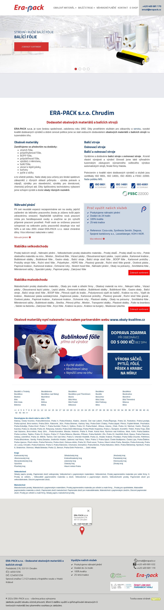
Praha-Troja (140, 429)
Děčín (117, 445)
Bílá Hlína (72, 399)
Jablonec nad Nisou (75, 439)
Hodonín (75, 431)
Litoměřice (25, 437)
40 (144, 410)
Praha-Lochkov (20, 434)
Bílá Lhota (100, 399)
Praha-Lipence (20, 442)
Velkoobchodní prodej (119, 477)
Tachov (49, 437)
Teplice (31, 434)
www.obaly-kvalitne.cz (127, 319)
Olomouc (30, 447)
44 (23, 413)
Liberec (108, 426)
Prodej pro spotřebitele (123, 487)
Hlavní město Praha (113, 442)
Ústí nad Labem (95, 421)
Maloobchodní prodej (23, 487)
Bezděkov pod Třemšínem (79, 394)
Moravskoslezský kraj (23, 461)
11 (38, 410)
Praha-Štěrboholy (128, 445)
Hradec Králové (105, 437)
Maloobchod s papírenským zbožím (114, 490)
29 (103, 410)
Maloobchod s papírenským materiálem (49, 487)
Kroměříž (124, 429)
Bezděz (99, 394)
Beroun (60, 447)
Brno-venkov (32, 423)
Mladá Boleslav (41, 447)
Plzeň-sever (91, 442)
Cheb (115, 426)
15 (52, 410)
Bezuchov (100, 397)
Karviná (17, 429)
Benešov (125, 442)
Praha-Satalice (143, 431)
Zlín (104, 434)
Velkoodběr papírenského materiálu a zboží (53, 477)
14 (49, 410)
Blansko (76, 434)
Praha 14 (122, 426)
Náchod (131, 426)
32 (114, 410)
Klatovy (17, 421)
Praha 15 (38, 434)
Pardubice (131, 421)
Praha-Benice (93, 445)
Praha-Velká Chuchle (131, 437)
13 (45, 410)
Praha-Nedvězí (95, 434)
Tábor (87, 439)
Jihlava (101, 426)
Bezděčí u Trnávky (22, 391)
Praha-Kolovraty (137, 442)
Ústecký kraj (69, 463)
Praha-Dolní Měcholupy (72, 429)
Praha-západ (114, 423)
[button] (21, 349)
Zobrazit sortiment (139, 272)
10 (34, 410)
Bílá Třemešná (129, 399)
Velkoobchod (100, 474)
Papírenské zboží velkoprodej (46, 474)
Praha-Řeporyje (109, 421)
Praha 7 (43, 426)
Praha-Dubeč (91, 426)
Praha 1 (107, 429)
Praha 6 (70, 437)
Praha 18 (122, 421)
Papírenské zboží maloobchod (54, 490)
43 (19, 413)
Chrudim (27, 445)
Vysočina (18, 463)
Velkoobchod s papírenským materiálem (77, 474)
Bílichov (17, 405)
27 (96, 410)
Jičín (61, 423)
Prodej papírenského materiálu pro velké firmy (127, 474)
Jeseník (83, 421)
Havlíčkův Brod (121, 434)
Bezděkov (72, 391)
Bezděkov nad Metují (50, 394)
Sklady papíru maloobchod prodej (60, 493)
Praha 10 (35, 437)
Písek (90, 431)
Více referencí (96, 238)
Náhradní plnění (106, 7)
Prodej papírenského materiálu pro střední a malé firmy (89, 487)
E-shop (134, 7)
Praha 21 (94, 437)
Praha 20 (41, 429)
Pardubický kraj (119, 458)
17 (60, 410)
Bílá (15, 399)
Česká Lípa (131, 439)
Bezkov (17, 397)
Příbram (84, 434)
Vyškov (72, 426)
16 (56, 410)
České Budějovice (117, 439)
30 (107, 410)
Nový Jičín (42, 431)
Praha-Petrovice (45, 442)
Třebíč (131, 429)
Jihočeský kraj (119, 455)
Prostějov (117, 437)
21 (74, 410)
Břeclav (67, 431)
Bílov (98, 405)
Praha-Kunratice (56, 431)
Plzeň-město (33, 442)
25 (89, 410)
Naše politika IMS (93, 179)
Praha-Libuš (58, 442)
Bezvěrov (126, 397)
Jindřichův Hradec (58, 439)
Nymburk (140, 445)
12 (42, 410)
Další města (91, 447)
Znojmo (47, 434)
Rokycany (50, 429)
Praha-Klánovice (60, 445)
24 (85, 410)
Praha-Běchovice (43, 421)
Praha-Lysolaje (143, 421)
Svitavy (17, 437)
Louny (19, 445)
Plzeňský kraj (19, 466)
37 (133, 410)
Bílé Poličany (101, 402)
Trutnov (100, 442)
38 (136, 410)
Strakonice (20, 447)
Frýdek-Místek (133, 423)
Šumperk (115, 429)
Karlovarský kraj (21, 455)
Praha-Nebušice (107, 445)
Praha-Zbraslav (43, 439)
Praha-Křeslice (66, 421)
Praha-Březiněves (21, 439)
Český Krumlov (28, 421)
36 (129, 410)
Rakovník (54, 423)
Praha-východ (20, 423)
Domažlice (82, 445)
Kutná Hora (99, 431)
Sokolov (58, 429)
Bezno (71, 397)
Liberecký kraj (70, 461)
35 (125, 410)
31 (111, 410)
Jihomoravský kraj (21, 458)
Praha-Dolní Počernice (73, 447)
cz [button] (143, 8)
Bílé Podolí (73, 402)
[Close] (88, 502)
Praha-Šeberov (66, 434)
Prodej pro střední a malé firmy (32, 493)
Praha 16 (82, 442)
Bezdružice (127, 394)
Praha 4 (54, 421)
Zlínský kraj (118, 463)
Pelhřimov (145, 437)
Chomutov (72, 445)
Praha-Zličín (44, 423)
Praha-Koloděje (20, 426)
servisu (137, 129)
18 (63, 410)
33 (118, 410)
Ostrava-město (71, 442)
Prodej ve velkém (22, 477)
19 (67, 410)
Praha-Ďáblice (143, 439)
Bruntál (33, 429)
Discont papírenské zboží (39, 479)
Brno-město (31, 431)
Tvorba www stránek (140, 598)
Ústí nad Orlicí (60, 437)
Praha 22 (110, 434)
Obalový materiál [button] (64, 7)
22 (78, 410)
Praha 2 (65, 426)
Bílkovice (72, 405)
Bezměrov (45, 397)
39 (140, 410)
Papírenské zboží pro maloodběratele (83, 490)
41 (147, 410)
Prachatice (144, 423)
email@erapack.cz (151, 9)
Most (128, 431)
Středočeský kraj (71, 455)
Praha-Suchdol (54, 426)
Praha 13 (80, 426)
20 (71, 410)
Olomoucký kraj (119, 461)
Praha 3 (94, 439)
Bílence (126, 402)
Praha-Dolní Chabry (99, 423)
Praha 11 (52, 447)
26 (93, 410)
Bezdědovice (46, 391)
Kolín (133, 431)
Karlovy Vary (84, 423)
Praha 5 (49, 445)
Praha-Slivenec (71, 423)
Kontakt (123, 7)
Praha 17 (55, 434)
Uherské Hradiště (82, 437)
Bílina (43, 405)
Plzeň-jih (145, 426)
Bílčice (44, 402)
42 (16, 413)
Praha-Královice (38, 445)
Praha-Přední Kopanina (93, 429)
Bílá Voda (18, 402)
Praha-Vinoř (33, 426)
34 (122, 410)
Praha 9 (83, 431)
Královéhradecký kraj (73, 458)
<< (15, 410)
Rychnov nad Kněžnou (115, 431)
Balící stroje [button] (86, 7)
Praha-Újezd (104, 439)
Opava (132, 434)
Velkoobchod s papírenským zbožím (91, 477)
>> (27, 413)
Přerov (123, 423)
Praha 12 (25, 429)
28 (100, 410)
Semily (33, 439)
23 (82, 410)
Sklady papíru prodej (23, 474)
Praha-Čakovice (142, 434)
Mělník (42, 437)
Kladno (76, 421)
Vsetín (138, 426)
